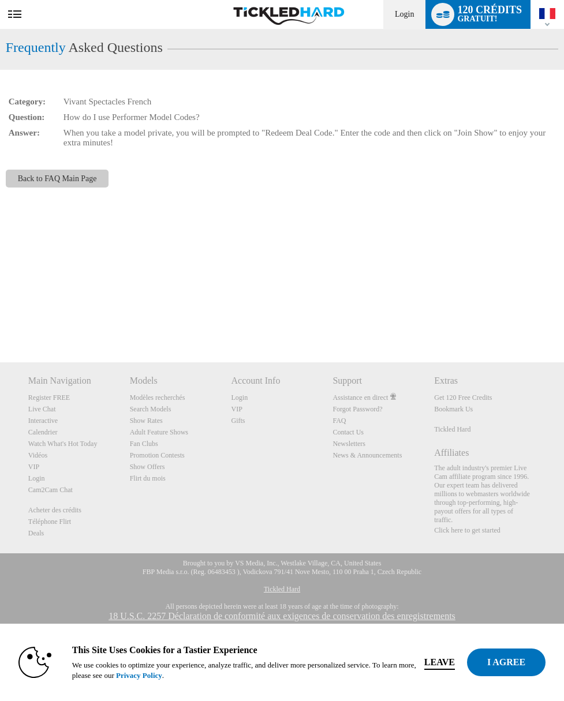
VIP (33, 467)
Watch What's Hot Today (63, 444)
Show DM (0, 319)
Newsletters (349, 444)
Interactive (43, 421)
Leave (439, 662)
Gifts (238, 421)
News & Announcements (367, 455)
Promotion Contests (157, 455)
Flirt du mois (148, 478)
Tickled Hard (452, 429)
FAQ (339, 421)
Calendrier (43, 432)
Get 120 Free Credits (463, 397)
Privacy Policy (139, 675)
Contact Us (348, 432)
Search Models (150, 409)
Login (404, 14)
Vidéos (37, 455)
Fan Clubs (144, 444)
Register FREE (49, 397)
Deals (36, 533)
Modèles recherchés (157, 397)
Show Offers (147, 467)
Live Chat (42, 409)
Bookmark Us (453, 409)
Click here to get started (467, 530)
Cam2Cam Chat (50, 490)
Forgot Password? (357, 409)
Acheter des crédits (54, 510)
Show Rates (146, 421)
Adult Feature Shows (159, 432)
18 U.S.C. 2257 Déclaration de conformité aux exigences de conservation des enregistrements (282, 616)
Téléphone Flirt (49, 522)
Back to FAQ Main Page (57, 178)
